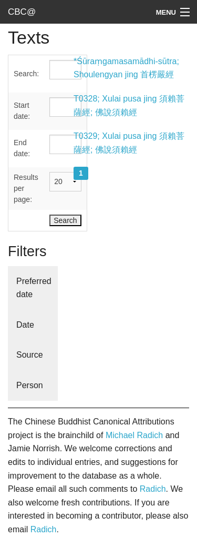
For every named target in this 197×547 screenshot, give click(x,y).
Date (25, 324)
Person (29, 385)
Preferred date (33, 288)
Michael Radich (134, 435)
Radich (153, 488)
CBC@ (22, 12)
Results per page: (26, 188)
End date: (22, 148)
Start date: (22, 110)
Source (29, 354)
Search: (26, 73)
